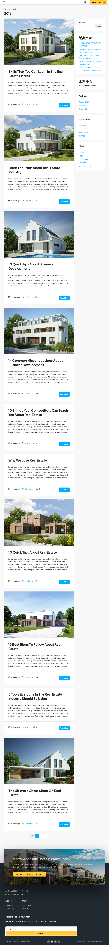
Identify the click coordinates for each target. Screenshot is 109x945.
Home (9, 9)
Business (28, 104)
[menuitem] (85, 2)
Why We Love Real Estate (27, 460)
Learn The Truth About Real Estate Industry (89, 56)
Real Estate (29, 297)
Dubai (9, 909)
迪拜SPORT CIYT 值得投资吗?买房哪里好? (90, 44)
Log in (81, 156)
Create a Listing (98, 2)
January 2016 (83, 109)
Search (82, 22)
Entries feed (83, 159)
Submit (41, 933)
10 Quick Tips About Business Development (90, 63)
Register (82, 152)
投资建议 (82, 136)
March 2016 (83, 105)
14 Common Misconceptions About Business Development (90, 69)
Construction (29, 201)
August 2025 (84, 102)
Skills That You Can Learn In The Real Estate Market (90, 50)
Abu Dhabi (27, 905)
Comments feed (85, 163)
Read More (64, 105)
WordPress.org (85, 166)
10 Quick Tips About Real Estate (32, 552)
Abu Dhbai (10, 905)
